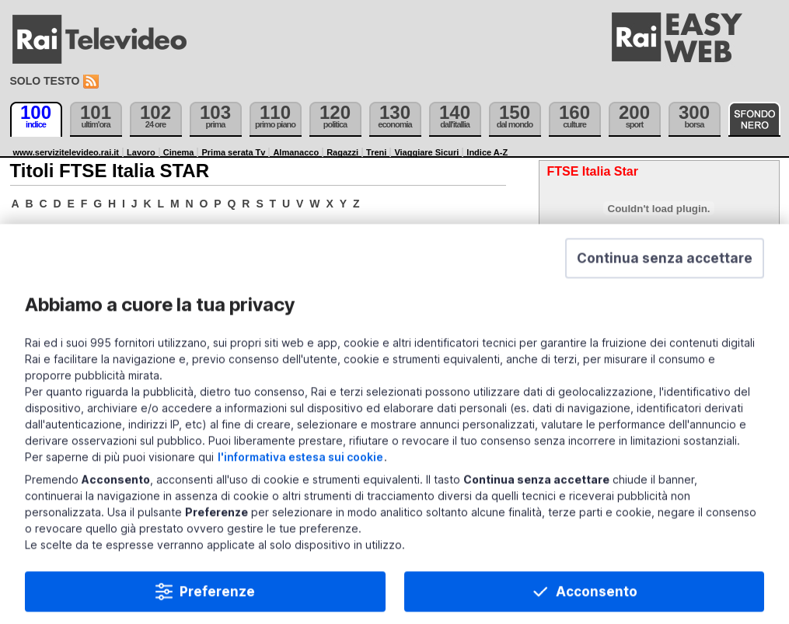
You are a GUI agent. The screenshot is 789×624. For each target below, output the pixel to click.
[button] (664, 278)
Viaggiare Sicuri (426, 152)
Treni (376, 152)
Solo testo (45, 81)
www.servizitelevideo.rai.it (66, 152)
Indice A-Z (487, 152)
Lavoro (141, 152)
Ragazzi (342, 152)
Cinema (178, 152)
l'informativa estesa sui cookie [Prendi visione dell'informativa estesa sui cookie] (300, 476)
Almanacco (296, 152)
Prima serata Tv (233, 152)
